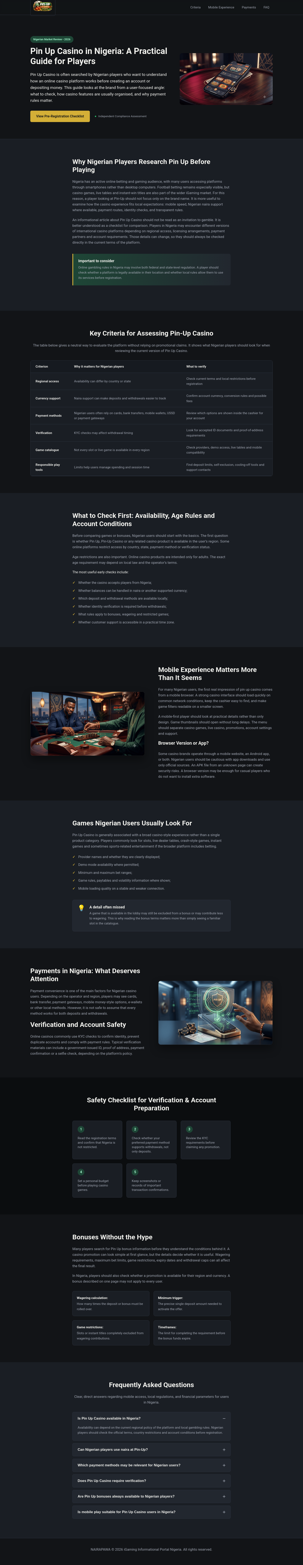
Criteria (195, 7)
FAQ (266, 7)
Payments (249, 7)
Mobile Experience (221, 7)
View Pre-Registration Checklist (60, 116)
